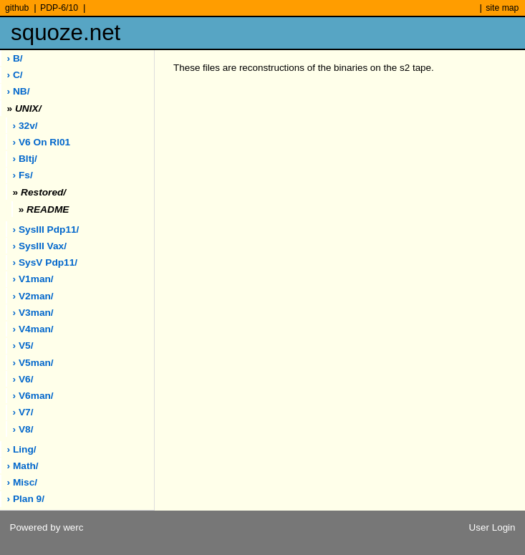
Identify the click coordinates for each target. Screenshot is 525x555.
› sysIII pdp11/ (46, 229)
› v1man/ (33, 279)
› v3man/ (33, 312)
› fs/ (23, 175)
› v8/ (23, 429)
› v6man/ (33, 395)
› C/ (15, 74)
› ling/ (22, 449)
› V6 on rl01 (42, 142)
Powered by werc (46, 527)
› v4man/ (33, 329)
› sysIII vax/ (40, 246)
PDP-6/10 (59, 8)
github (17, 8)
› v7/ (23, 412)
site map (502, 8)
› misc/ (22, 482)
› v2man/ (33, 296)
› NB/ (18, 91)
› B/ (15, 58)
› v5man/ (33, 362)
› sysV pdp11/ (45, 262)
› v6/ (23, 379)
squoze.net (65, 32)
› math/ (23, 465)
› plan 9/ (25, 498)
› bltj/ (25, 158)
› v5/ (23, 345)
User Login (492, 527)
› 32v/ (25, 125)
